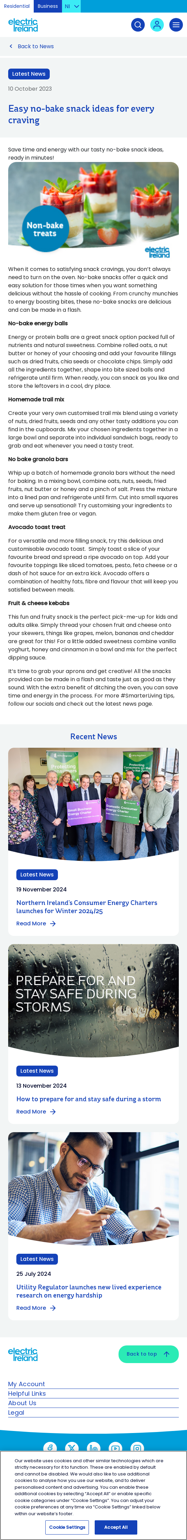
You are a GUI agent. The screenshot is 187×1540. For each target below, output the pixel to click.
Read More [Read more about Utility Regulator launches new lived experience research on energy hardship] (36, 1308)
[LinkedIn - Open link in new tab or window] (93, 1448)
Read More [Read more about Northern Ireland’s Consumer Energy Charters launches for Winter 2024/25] (36, 924)
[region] (93, 1495)
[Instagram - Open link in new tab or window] (137, 1448)
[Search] (138, 25)
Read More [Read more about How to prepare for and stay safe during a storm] (36, 1112)
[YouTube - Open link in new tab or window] (115, 1448)
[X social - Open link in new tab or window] (72, 1448)
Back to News (36, 46)
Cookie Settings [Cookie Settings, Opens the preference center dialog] (67, 1527)
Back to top (149, 1354)
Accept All (116, 1527)
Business (48, 6)
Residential (17, 6)
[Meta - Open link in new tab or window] (50, 1448)
